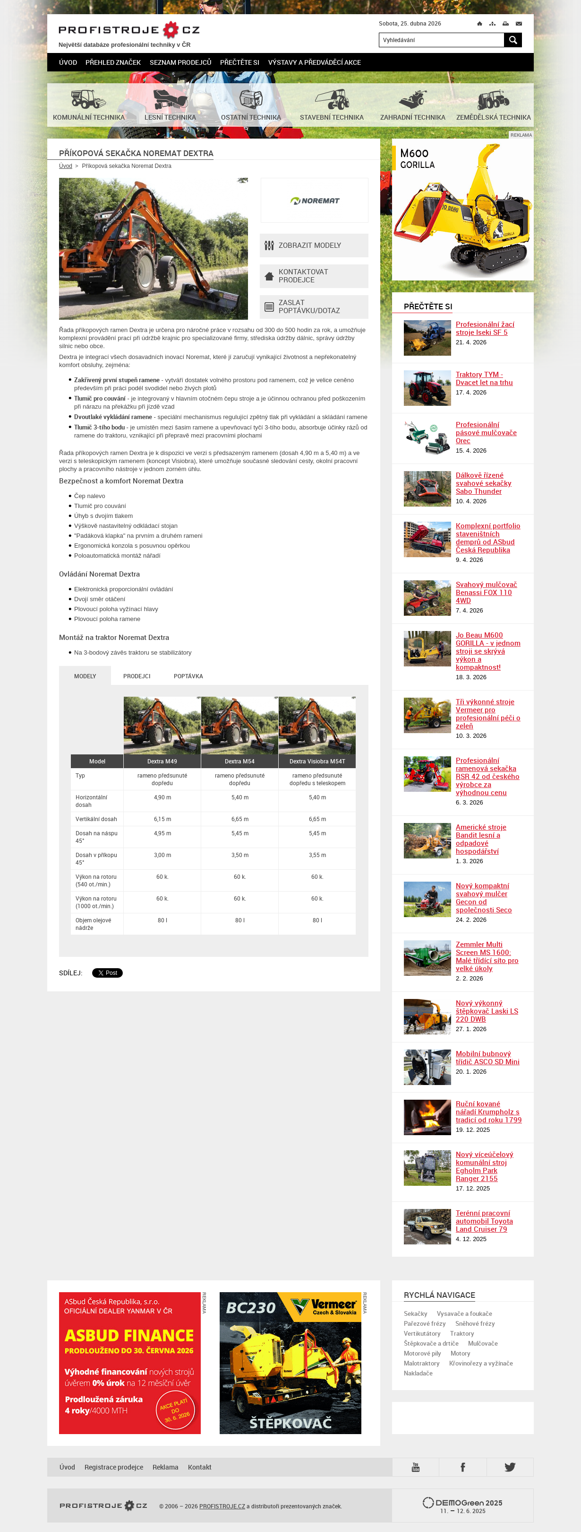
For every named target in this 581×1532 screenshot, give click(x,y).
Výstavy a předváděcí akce (314, 62)
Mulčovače (483, 1343)
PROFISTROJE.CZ (129, 30)
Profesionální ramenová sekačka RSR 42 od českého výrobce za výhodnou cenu (488, 776)
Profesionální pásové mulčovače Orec (486, 432)
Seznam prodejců (181, 62)
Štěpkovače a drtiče (431, 1343)
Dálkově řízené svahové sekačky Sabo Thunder (484, 483)
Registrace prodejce (114, 1466)
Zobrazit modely (303, 245)
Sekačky (415, 1313)
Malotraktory (422, 1363)
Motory (460, 1353)
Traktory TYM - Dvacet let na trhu (484, 378)
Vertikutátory (422, 1333)
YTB (417, 1467)
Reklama (166, 1466)
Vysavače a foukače (464, 1313)
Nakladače (418, 1373)
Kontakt (200, 1466)
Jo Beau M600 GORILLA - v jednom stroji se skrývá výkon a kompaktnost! (488, 651)
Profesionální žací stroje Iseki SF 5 (485, 328)
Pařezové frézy (425, 1323)
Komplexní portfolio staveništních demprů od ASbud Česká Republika (488, 537)
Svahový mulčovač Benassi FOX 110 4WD (486, 592)
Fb (464, 1467)
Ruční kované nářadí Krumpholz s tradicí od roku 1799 (489, 1111)
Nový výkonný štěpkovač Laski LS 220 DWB (487, 1011)
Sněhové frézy (475, 1323)
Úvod (68, 62)
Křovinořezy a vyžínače (481, 1363)
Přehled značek (113, 62)
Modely (85, 676)
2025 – (463, 1506)
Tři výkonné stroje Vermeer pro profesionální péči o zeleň (488, 713)
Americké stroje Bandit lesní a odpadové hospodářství (481, 839)
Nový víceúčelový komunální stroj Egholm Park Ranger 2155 (484, 1166)
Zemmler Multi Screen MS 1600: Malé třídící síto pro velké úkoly (487, 956)
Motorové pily (422, 1353)
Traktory (462, 1333)
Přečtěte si (239, 62)
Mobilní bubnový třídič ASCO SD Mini (488, 1057)
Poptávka (188, 676)
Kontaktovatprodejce (296, 276)
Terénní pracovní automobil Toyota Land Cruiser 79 (484, 1221)
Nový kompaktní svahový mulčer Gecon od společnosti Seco (484, 897)
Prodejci (136, 676)
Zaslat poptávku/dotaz (302, 307)
